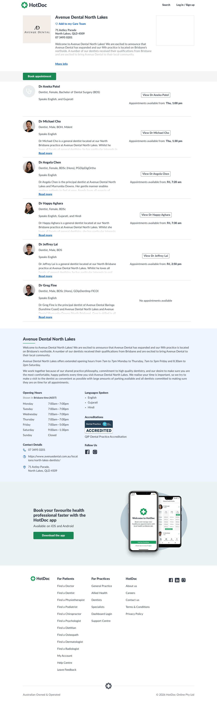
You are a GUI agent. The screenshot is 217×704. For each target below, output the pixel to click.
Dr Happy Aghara (51, 203)
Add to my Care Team (70, 24)
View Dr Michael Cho (156, 133)
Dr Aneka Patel (49, 86)
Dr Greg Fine (48, 285)
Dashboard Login (101, 614)
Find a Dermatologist (70, 642)
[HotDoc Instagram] (183, 580)
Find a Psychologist (69, 621)
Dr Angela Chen (50, 162)
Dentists (96, 600)
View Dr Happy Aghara (155, 215)
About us (131, 586)
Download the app (53, 535)
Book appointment (39, 76)
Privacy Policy (134, 614)
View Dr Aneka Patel (156, 95)
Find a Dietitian (66, 628)
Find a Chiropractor (69, 614)
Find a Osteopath (68, 635)
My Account (64, 655)
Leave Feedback (66, 669)
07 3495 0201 (36, 449)
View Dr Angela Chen (155, 174)
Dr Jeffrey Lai (48, 244)
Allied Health (99, 593)
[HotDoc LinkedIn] (177, 580)
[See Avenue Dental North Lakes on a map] (175, 31)
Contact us (132, 600)
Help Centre (64, 662)
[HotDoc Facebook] (171, 580)
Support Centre (101, 621)
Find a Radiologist (68, 648)
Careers (130, 593)
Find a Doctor (65, 586)
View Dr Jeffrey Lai (156, 255)
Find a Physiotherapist (71, 600)
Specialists (97, 607)
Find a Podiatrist (67, 607)
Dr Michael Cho (50, 121)
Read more (45, 153)
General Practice (101, 586)
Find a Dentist (65, 593)
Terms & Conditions (138, 607)
